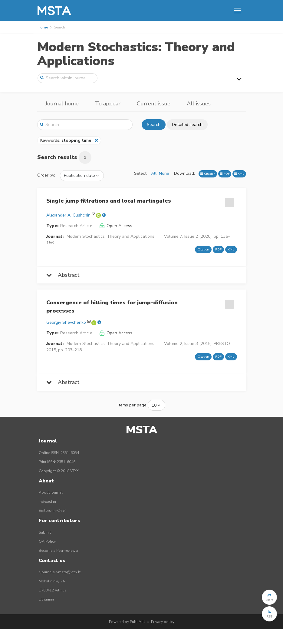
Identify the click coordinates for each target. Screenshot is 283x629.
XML (239, 173)
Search (153, 124)
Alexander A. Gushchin (68, 215)
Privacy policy (162, 621)
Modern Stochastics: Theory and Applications (136, 54)
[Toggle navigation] (237, 11)
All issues (199, 103)
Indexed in (47, 501)
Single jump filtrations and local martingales (108, 200)
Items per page (132, 405)
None (164, 173)
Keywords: (66, 140)
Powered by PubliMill (127, 621)
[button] (269, 597)
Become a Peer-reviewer (58, 550)
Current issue (153, 103)
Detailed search (187, 124)
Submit (45, 532)
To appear (107, 103)
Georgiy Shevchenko (66, 322)
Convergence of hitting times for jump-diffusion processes (112, 306)
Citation (208, 173)
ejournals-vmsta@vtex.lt (60, 572)
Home (43, 27)
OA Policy (47, 541)
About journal (51, 492)
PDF (225, 173)
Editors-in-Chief (52, 510)
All (153, 173)
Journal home (62, 103)
